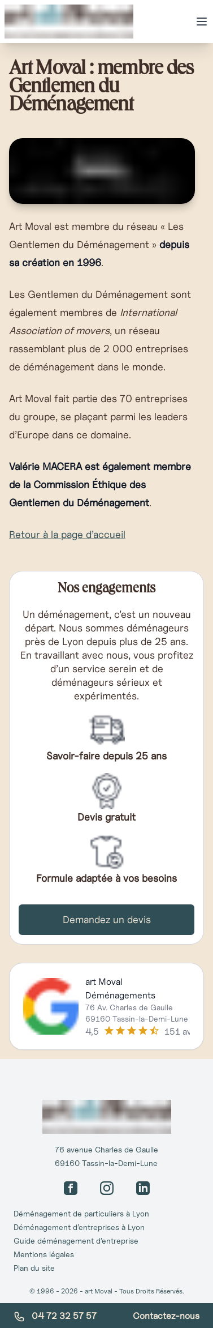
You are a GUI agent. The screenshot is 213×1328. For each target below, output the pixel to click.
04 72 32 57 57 (55, 1316)
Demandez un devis (107, 919)
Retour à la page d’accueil (67, 534)
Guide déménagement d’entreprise (76, 1241)
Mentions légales (44, 1254)
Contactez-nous (166, 1315)
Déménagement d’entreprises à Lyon (79, 1227)
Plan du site (34, 1268)
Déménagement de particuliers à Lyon (81, 1214)
